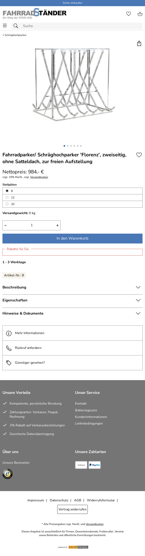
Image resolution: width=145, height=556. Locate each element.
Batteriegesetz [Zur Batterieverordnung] (86, 410)
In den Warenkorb (72, 238)
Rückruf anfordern (23, 348)
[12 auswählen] (7, 197)
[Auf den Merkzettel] (139, 155)
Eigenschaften (14, 300)
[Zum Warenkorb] (140, 14)
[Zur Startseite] (34, 14)
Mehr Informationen (25, 333)
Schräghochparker (16, 35)
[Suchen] (17, 26)
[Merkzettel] (128, 14)
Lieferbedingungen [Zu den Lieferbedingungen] (89, 423)
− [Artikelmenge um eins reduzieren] (5, 225)
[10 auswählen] (7, 204)
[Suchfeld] (77, 26)
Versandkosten (39, 177)
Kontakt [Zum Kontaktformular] (81, 403)
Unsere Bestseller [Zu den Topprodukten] (16, 462)
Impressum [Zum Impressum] (35, 500)
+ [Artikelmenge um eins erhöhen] (57, 225)
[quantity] (31, 225)
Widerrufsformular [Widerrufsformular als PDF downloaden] (101, 500)
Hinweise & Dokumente (22, 313)
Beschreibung (14, 287)
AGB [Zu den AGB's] (77, 500)
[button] (139, 43)
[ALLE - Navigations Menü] (5, 26)
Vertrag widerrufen (72, 509)
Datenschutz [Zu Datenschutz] (59, 500)
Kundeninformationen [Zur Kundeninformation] (91, 417)
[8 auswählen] (7, 190)
